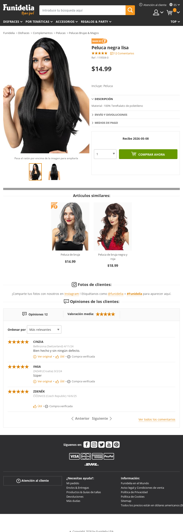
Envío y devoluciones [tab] (111, 115)
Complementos (43, 33)
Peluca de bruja (70, 254)
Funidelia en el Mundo (135, 483)
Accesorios (65, 22)
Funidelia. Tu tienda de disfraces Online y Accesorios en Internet (18, 9)
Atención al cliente (32, 481)
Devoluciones (74, 496)
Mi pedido (72, 483)
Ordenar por (17, 330)
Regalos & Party (94, 22)
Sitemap (126, 501)
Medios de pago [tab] (106, 123)
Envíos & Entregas (77, 488)
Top (174, 22)
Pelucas (61, 33)
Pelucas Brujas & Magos (84, 33)
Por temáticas (37, 22)
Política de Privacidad (134, 492)
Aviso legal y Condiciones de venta (142, 488)
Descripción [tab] (104, 99)
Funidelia (9, 33)
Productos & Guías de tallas (83, 492)
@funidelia (115, 294)
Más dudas (73, 501)
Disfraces (11, 22)
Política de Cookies (132, 496)
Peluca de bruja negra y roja (112, 257)
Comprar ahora (151, 154)
